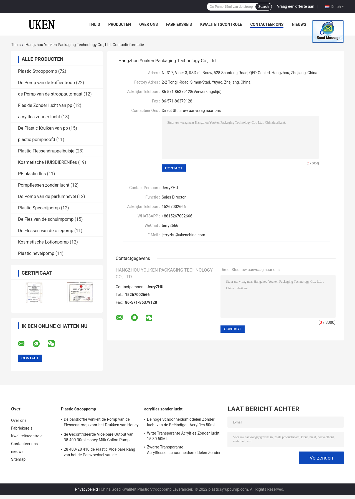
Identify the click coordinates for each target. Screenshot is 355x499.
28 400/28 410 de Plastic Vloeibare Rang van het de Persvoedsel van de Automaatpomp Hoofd (99, 453)
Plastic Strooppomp (37, 71)
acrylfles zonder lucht (39, 116)
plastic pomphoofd (36, 139)
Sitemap (18, 459)
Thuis (94, 24)
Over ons (148, 24)
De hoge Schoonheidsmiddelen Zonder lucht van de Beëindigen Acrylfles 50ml (181, 422)
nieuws (299, 24)
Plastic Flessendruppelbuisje (46, 151)
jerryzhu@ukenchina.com (183, 235)
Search (263, 7)
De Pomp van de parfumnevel (47, 196)
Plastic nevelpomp (36, 253)
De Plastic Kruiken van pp (43, 128)
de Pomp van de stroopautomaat (50, 94)
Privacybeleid (86, 489)
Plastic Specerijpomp (39, 207)
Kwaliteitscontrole (221, 24)
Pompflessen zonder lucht (43, 185)
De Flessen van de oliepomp (45, 230)
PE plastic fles (32, 173)
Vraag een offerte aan (295, 6)
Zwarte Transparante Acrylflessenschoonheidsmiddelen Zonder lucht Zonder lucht (183, 451)
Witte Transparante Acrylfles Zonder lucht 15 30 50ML (183, 436)
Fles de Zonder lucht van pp (45, 105)
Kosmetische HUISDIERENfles (47, 162)
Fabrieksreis (179, 24)
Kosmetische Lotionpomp (43, 242)
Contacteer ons (266, 24)
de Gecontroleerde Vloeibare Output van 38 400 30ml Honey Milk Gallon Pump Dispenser (98, 438)
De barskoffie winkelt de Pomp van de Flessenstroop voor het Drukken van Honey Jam (101, 423)
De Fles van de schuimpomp (45, 219)
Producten (119, 24)
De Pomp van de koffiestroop (46, 82)
